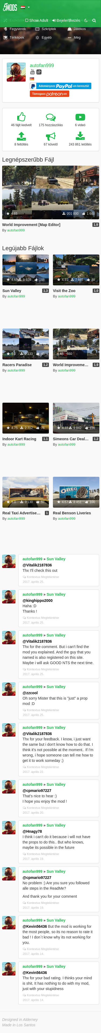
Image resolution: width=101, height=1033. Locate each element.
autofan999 (42, 65)
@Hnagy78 (32, 831)
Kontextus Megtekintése (41, 577)
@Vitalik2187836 (37, 565)
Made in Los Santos (18, 1025)
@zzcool (30, 693)
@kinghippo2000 (38, 600)
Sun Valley (56, 559)
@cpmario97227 (37, 790)
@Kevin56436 (35, 926)
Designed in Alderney (20, 1019)
